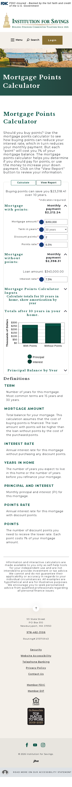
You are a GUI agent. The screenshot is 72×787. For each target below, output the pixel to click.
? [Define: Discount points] (41, 237)
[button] (36, 208)
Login (52, 40)
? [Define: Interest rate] (41, 279)
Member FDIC (36, 684)
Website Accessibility (36, 655)
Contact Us (36, 673)
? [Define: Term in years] (41, 229)
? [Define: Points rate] (41, 244)
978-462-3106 (36, 632)
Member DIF (36, 691)
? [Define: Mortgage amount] (41, 222)
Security (36, 649)
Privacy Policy (36, 667)
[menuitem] (36, 685)
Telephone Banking (35, 661)
